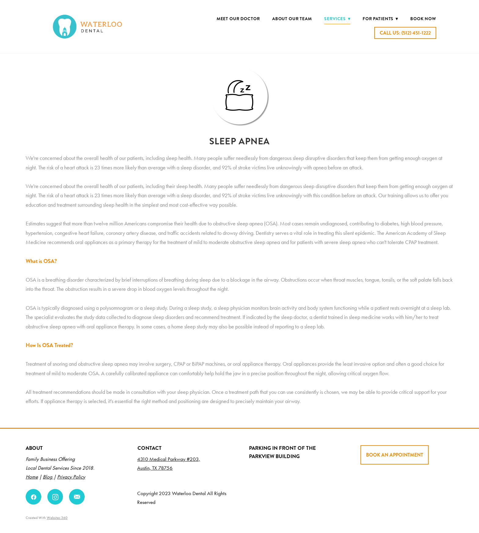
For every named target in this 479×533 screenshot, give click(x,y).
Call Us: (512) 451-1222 (405, 32)
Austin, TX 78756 (155, 468)
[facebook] (33, 497)
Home (32, 477)
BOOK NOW (423, 19)
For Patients (380, 19)
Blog (48, 477)
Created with (47, 518)
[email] (77, 497)
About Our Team (292, 19)
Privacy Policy (71, 477)
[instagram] (55, 497)
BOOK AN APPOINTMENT (394, 454)
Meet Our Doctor (238, 19)
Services (337, 19)
